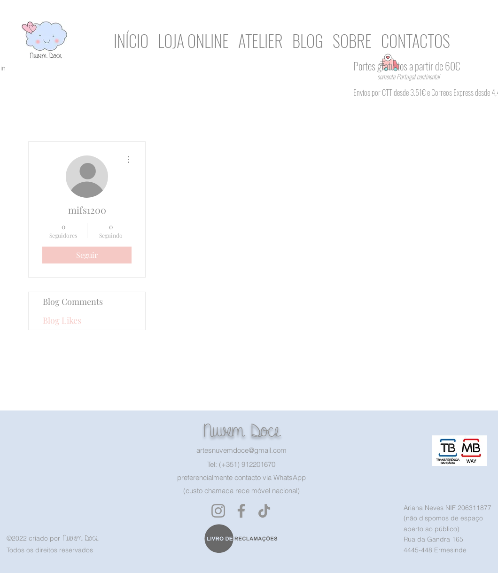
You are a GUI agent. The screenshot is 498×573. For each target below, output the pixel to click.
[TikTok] (264, 511)
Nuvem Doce (241, 430)
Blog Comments (73, 301)
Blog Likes (62, 320)
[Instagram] (218, 511)
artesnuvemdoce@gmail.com (241, 450)
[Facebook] (241, 511)
